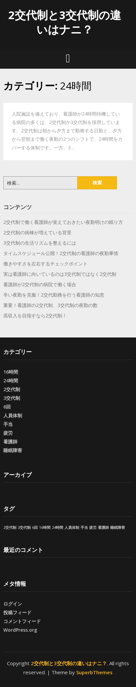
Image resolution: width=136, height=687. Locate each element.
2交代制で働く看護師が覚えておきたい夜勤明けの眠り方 (63, 222)
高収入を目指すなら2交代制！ (35, 315)
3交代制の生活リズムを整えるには (39, 243)
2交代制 (11, 389)
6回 (7, 406)
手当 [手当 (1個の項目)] (84, 527)
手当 (8, 424)
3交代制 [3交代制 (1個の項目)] (24, 527)
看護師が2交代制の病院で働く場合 (39, 284)
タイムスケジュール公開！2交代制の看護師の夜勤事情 (60, 253)
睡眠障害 (12, 450)
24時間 (10, 380)
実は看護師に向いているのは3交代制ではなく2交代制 (59, 274)
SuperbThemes (94, 672)
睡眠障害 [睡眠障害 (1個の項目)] (117, 527)
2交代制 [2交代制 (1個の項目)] (9, 527)
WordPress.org (20, 630)
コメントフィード (22, 621)
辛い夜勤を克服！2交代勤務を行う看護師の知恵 (53, 295)
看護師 (10, 441)
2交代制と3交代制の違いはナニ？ (64, 22)
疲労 (8, 433)
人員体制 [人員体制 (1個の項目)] (71, 527)
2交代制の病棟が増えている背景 (37, 232)
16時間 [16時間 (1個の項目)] (44, 527)
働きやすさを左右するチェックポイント (45, 263)
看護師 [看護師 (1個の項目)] (103, 527)
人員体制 (12, 415)
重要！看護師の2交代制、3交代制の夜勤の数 (50, 305)
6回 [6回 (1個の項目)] (35, 527)
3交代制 (11, 398)
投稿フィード (17, 612)
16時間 (10, 372)
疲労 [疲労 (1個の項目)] (93, 527)
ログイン (12, 604)
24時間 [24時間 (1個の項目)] (57, 527)
